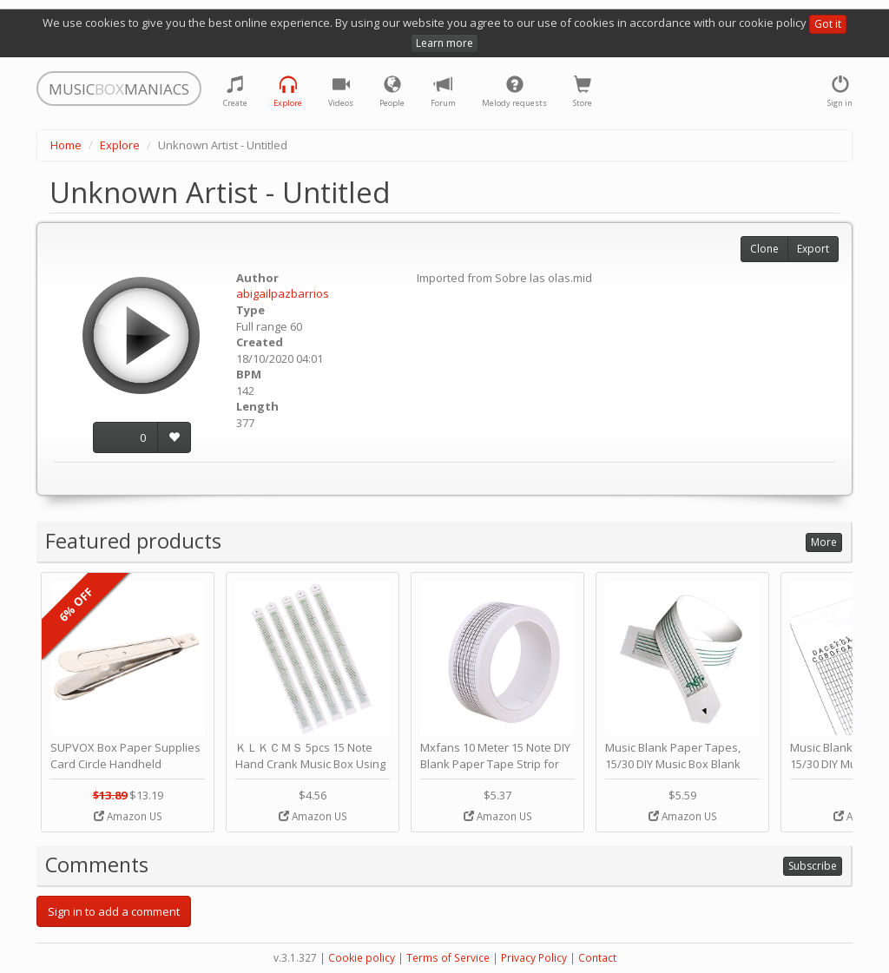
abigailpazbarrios (282, 293)
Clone (764, 248)
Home (66, 145)
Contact (597, 957)
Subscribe (812, 865)
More (824, 542)
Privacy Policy (534, 957)
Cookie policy (361, 957)
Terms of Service (448, 957)
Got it (827, 23)
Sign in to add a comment (114, 911)
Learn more (444, 43)
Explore (120, 145)
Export (813, 248)
